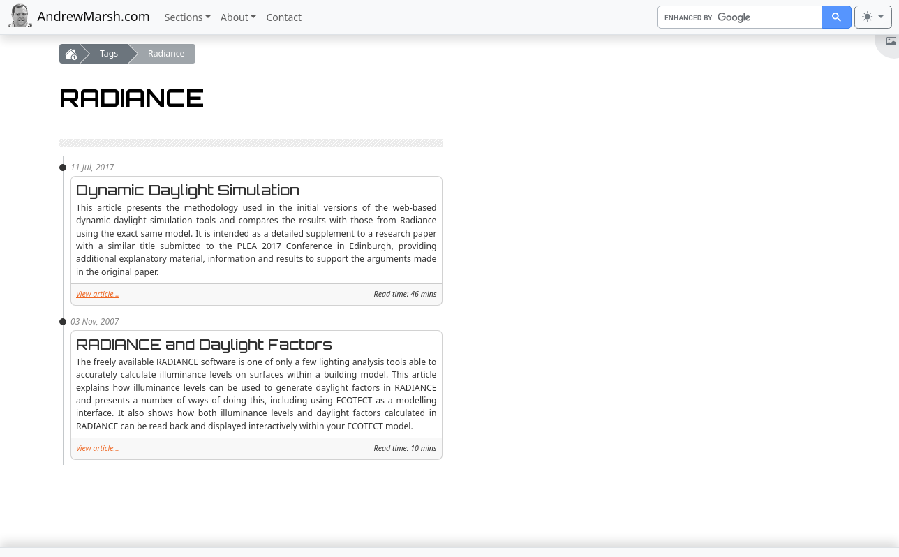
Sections (184, 17)
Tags (109, 53)
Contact (284, 17)
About (234, 17)
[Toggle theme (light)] (873, 17)
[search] (738, 18)
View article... (97, 294)
